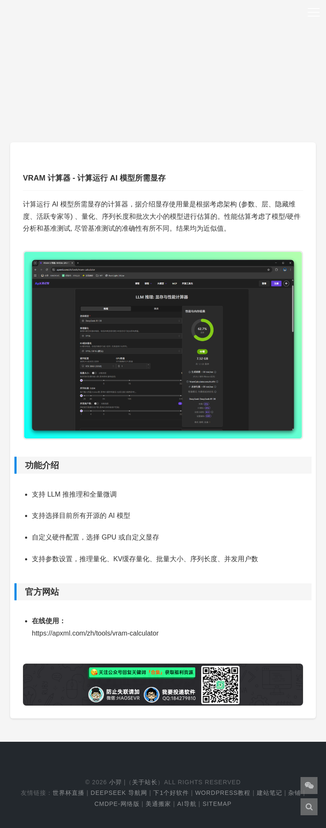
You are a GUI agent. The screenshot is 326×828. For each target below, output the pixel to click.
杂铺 (294, 792)
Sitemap (216, 803)
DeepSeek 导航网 (119, 792)
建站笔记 (269, 792)
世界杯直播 (68, 792)
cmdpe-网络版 (116, 803)
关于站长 (144, 782)
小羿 (115, 782)
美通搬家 (158, 803)
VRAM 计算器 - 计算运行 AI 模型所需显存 (94, 178)
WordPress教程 (223, 792)
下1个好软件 (171, 792)
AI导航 (186, 803)
